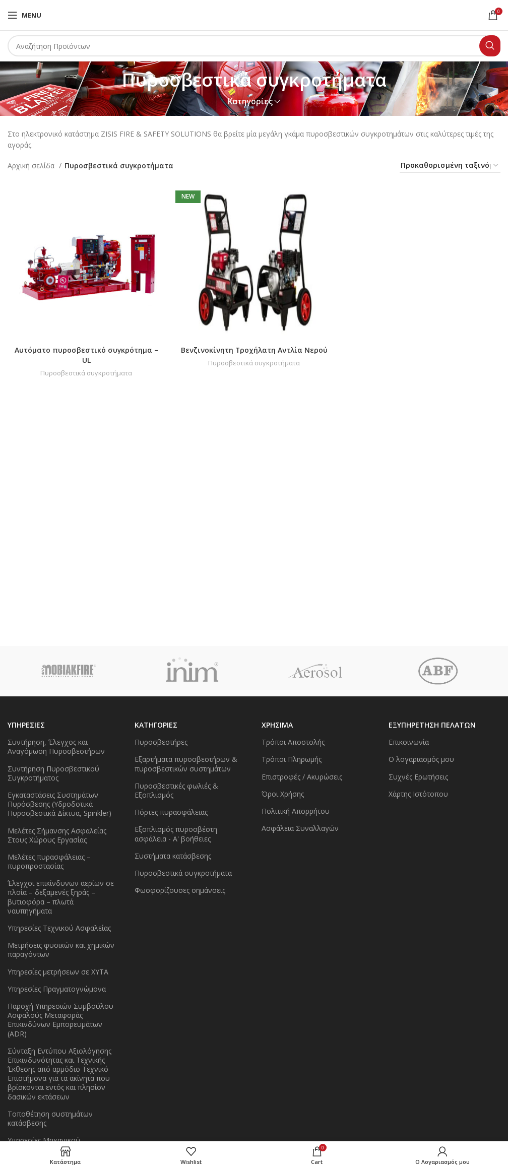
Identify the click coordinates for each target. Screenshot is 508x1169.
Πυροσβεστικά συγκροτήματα (86, 372)
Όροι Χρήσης (283, 794)
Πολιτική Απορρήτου (296, 811)
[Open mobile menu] (24, 15)
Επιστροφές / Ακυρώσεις (302, 777)
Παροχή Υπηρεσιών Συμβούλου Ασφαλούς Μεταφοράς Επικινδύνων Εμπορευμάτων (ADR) (60, 1019)
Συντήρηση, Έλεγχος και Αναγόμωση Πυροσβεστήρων (56, 746)
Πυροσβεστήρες (161, 742)
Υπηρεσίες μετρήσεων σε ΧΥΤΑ (58, 972)
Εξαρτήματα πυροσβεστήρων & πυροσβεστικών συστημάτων (186, 763)
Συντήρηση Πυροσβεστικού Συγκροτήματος (53, 773)
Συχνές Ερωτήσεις (418, 777)
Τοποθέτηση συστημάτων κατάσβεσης (50, 1118)
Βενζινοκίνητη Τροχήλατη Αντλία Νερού (254, 350)
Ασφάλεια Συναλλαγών (300, 828)
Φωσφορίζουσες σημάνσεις (180, 890)
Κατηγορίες (250, 101)
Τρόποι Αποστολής (293, 742)
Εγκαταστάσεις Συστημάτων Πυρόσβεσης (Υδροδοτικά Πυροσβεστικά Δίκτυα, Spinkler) (59, 804)
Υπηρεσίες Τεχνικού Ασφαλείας (59, 928)
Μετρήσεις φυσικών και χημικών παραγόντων (61, 949)
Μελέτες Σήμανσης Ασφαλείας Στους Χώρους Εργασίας (57, 835)
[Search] (254, 45)
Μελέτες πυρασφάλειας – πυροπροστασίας (49, 861)
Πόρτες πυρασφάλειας (171, 812)
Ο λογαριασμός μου (421, 759)
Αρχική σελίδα (32, 165)
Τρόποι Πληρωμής (292, 759)
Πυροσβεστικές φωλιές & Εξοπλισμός (176, 790)
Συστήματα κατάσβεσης (173, 856)
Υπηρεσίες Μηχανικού (44, 1140)
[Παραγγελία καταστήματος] (450, 166)
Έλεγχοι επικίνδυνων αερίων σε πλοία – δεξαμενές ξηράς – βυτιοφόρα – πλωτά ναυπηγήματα (61, 897)
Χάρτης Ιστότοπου (418, 794)
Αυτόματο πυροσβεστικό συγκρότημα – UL (86, 355)
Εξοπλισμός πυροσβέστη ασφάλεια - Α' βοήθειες (176, 833)
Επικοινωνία (409, 742)
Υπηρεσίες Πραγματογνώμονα (57, 989)
